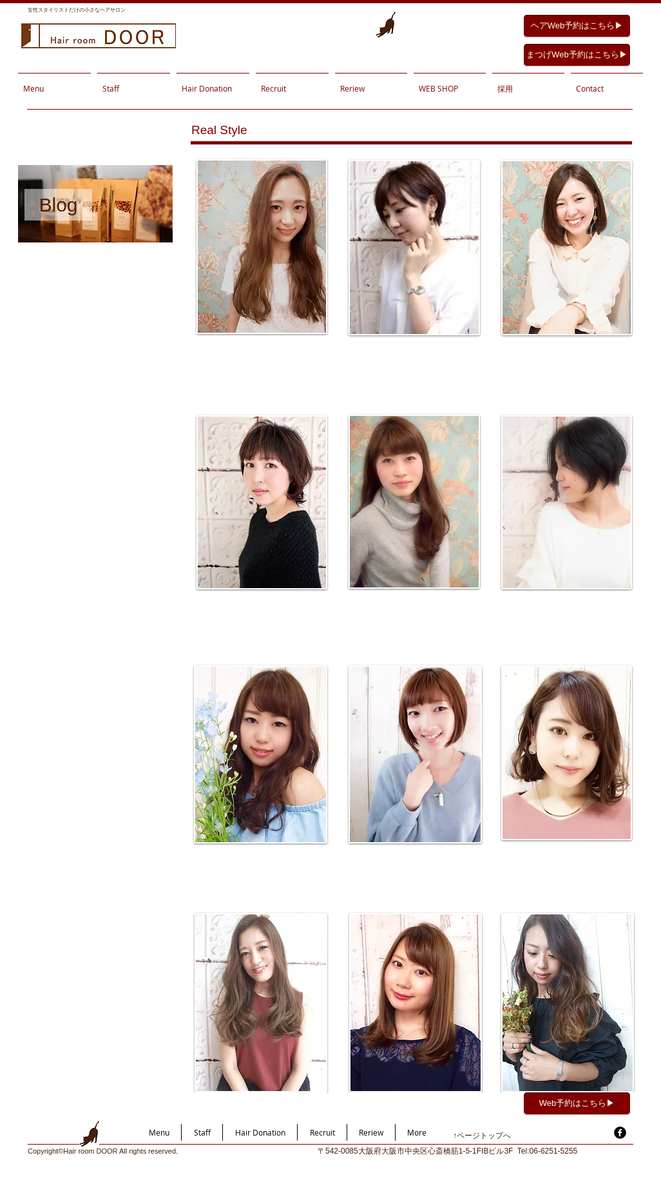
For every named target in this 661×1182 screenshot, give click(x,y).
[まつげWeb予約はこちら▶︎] (577, 55)
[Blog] (58, 205)
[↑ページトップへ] (498, 1136)
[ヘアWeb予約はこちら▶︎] (577, 26)
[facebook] (620, 1133)
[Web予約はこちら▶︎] (577, 1103)
